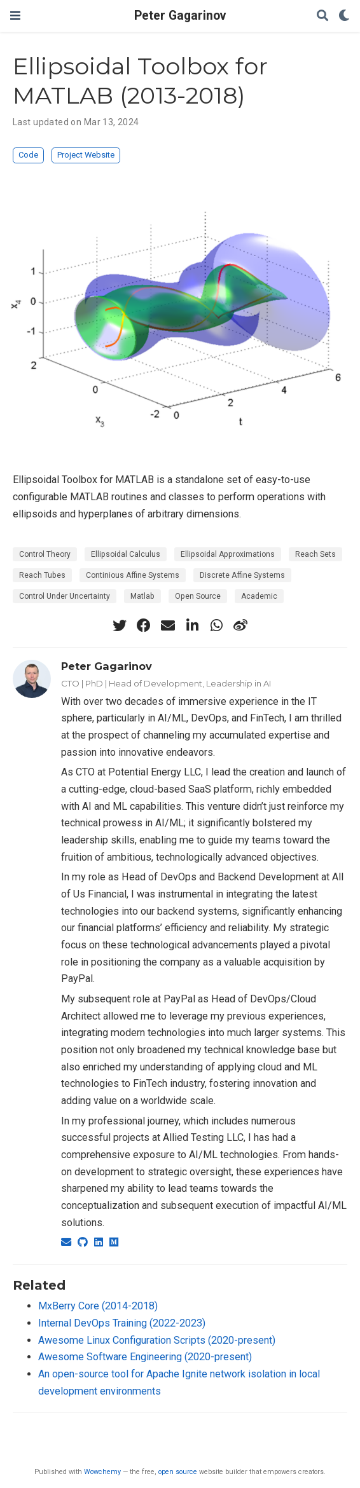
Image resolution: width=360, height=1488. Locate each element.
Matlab (142, 596)
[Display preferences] (344, 16)
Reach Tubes (42, 575)
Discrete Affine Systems (242, 575)
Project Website (85, 155)
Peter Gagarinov (180, 15)
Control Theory (45, 554)
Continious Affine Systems (132, 575)
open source (177, 1472)
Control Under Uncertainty (64, 596)
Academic (259, 596)
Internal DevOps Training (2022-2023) (121, 1323)
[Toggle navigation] (15, 15)
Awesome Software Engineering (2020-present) (145, 1357)
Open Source (198, 596)
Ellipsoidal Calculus (125, 554)
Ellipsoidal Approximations (228, 554)
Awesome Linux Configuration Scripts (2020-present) (156, 1340)
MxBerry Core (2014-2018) (98, 1306)
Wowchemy (102, 1472)
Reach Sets (315, 554)
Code (28, 155)
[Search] (322, 16)
